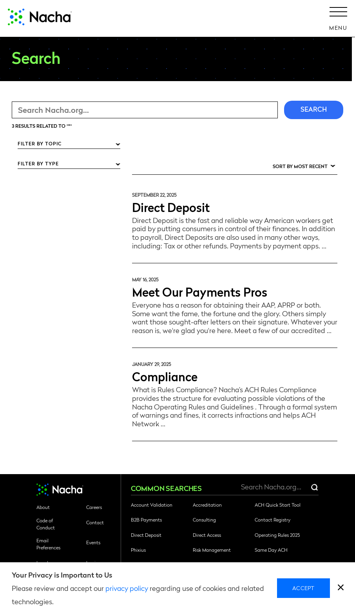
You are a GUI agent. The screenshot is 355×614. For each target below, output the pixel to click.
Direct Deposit (171, 207)
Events (93, 542)
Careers (94, 507)
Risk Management (212, 550)
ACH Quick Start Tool (278, 505)
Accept (303, 587)
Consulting (204, 519)
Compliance (164, 376)
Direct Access (207, 535)
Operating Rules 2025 (277, 535)
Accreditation (207, 505)
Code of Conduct (45, 524)
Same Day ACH (271, 550)
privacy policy (126, 587)
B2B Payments (146, 519)
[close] (341, 588)
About (43, 507)
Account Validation (151, 505)
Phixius (138, 550)
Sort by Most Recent (300, 166)
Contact (95, 522)
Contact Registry (272, 519)
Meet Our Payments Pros (199, 291)
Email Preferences (48, 544)
